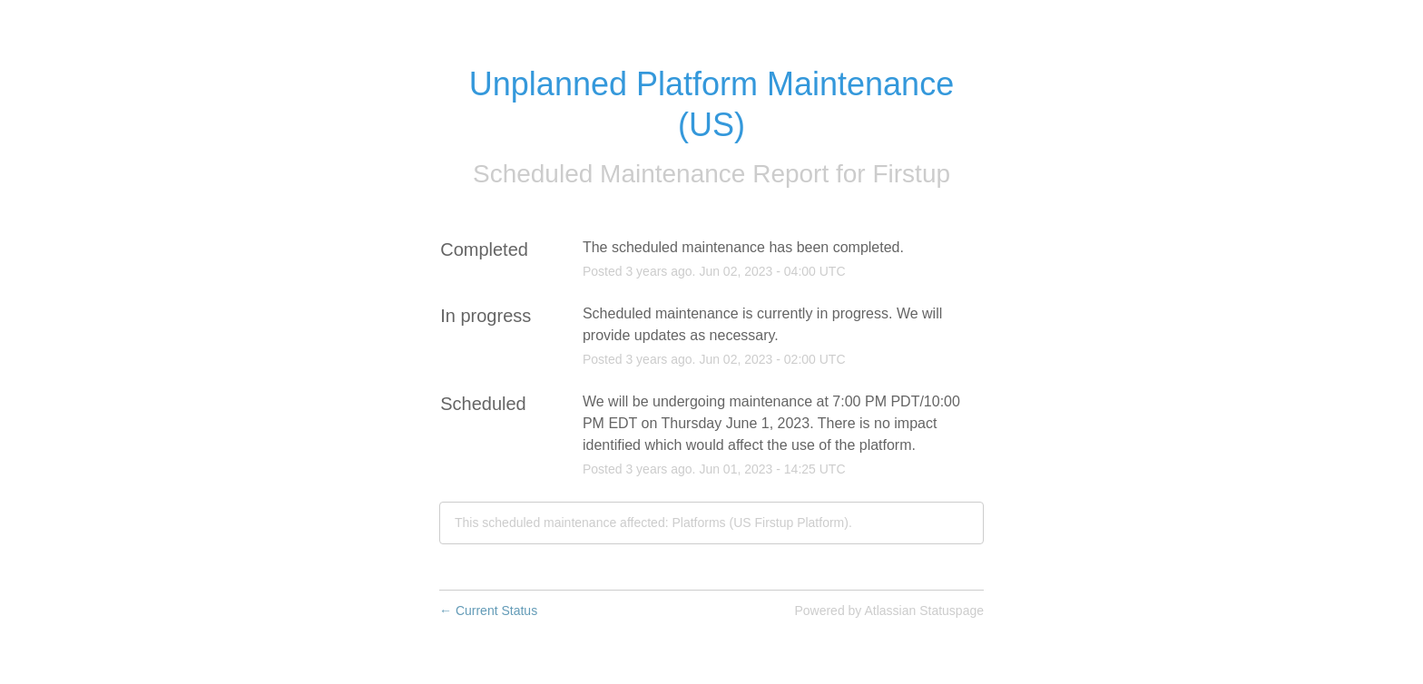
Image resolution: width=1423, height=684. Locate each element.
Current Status (488, 610)
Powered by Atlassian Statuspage (889, 610)
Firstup (911, 174)
